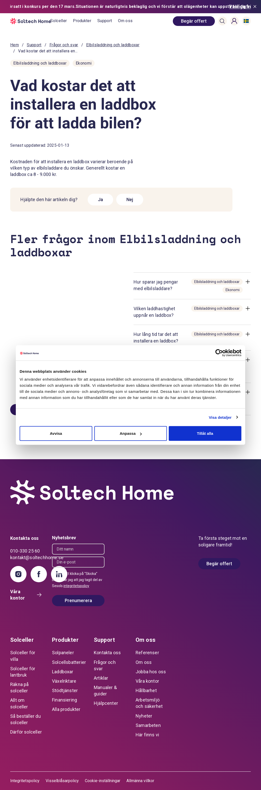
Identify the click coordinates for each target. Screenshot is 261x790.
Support (104, 20)
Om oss (125, 20)
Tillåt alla (205, 433)
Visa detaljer (220, 417)
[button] (222, 21)
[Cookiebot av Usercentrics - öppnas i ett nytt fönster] (219, 352)
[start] (30, 21)
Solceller (58, 20)
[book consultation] (194, 21)
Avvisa (56, 433)
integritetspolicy (76, 586)
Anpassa (131, 433)
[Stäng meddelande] (256, 7)
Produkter (82, 20)
